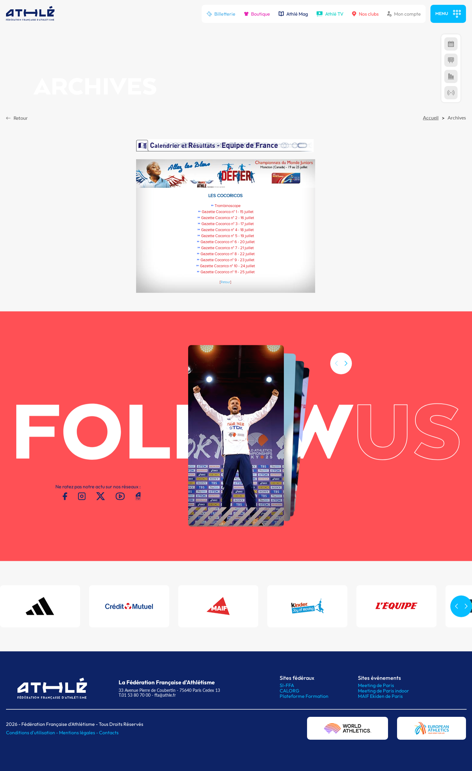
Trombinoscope (228, 205)
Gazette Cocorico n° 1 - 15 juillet (227, 211)
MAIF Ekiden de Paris (380, 696)
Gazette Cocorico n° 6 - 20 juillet (227, 242)
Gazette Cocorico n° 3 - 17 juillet (227, 223)
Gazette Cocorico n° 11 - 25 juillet (227, 272)
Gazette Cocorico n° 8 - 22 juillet (227, 254)
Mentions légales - (79, 732)
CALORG (289, 691)
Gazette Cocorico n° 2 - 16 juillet (227, 217)
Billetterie (220, 14)
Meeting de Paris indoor (383, 691)
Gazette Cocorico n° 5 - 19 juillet (227, 236)
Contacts (109, 732)
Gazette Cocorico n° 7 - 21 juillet (227, 248)
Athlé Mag (293, 14)
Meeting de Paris (376, 685)
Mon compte (404, 14)
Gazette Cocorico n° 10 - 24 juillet (227, 266)
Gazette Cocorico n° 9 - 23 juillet (227, 260)
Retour (225, 282)
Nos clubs (365, 14)
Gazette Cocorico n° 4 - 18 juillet (227, 230)
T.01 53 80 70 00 (135, 695)
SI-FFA (287, 685)
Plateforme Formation (304, 696)
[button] (346, 370)
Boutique (257, 14)
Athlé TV (329, 14)
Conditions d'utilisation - (32, 732)
